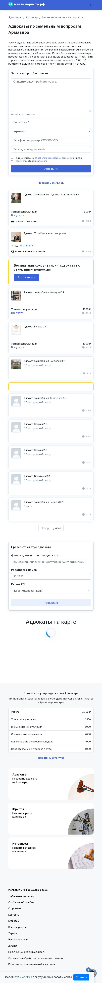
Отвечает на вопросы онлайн (30, 251)
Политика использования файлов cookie (31, 964)
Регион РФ (18, 584)
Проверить (51, 602)
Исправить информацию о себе (28, 889)
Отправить (51, 168)
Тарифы (12, 933)
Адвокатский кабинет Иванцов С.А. (44, 292)
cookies (27, 977)
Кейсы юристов (17, 927)
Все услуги (17, 215)
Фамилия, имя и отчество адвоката (34, 555)
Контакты (13, 914)
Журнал (12, 945)
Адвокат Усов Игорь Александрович (45, 233)
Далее (57, 528)
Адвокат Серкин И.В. (36, 424)
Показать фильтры (51, 182)
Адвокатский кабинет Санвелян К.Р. (45, 360)
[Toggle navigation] (91, 5)
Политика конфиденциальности (26, 951)
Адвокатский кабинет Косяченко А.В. (45, 398)
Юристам (13, 920)
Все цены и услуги (51, 757)
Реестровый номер (24, 570)
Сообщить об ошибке (21, 902)
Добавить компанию (21, 896)
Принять (81, 977)
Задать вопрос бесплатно (29, 73)
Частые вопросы (18, 939)
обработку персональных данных (52, 158)
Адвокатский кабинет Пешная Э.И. (44, 502)
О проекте (14, 908)
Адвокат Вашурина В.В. (37, 476)
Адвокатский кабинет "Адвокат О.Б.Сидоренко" (52, 194)
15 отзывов (26, 245)
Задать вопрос (26, 277)
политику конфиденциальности (31, 161)
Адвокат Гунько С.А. (35, 326)
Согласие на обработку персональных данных (35, 958)
